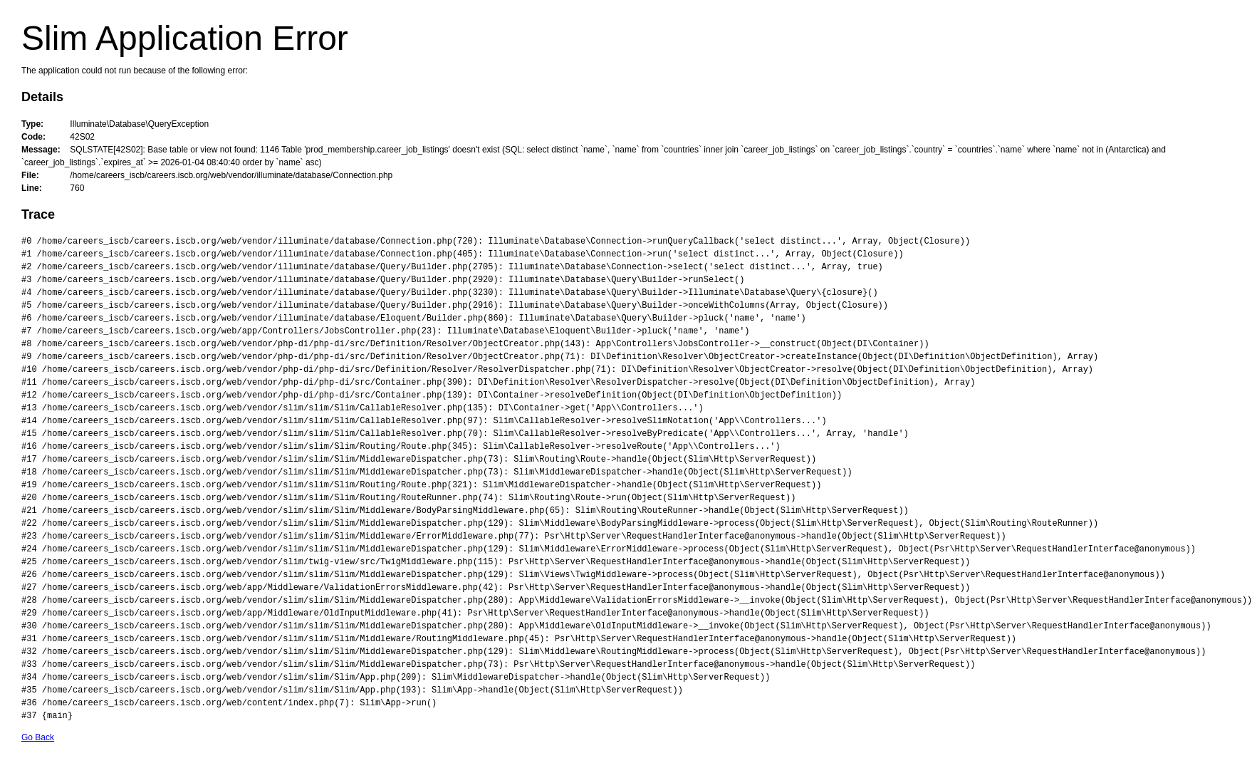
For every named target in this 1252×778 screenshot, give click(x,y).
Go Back (37, 737)
